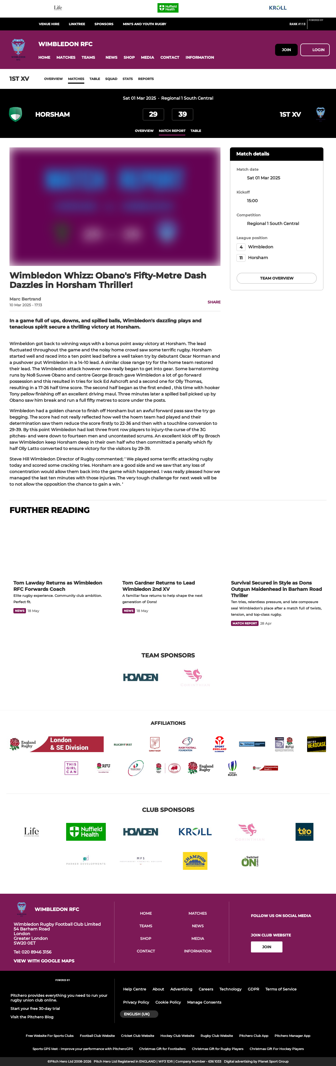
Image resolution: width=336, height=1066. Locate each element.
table (196, 131)
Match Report (172, 131)
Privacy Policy (136, 1002)
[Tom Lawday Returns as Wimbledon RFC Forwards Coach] (59, 548)
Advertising (181, 989)
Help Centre (134, 989)
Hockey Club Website (177, 1036)
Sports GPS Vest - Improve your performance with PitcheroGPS (83, 1049)
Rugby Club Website (217, 1036)
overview (144, 131)
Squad (111, 79)
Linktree (77, 24)
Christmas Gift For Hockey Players (277, 1049)
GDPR (253, 989)
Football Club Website (97, 1036)
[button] (44, 57)
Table (95, 79)
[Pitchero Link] (319, 26)
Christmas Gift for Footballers (162, 1049)
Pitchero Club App (253, 1036)
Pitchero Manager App (292, 1036)
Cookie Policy (168, 1002)
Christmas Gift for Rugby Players (217, 1049)
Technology (230, 989)
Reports (146, 79)
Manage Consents (204, 1002)
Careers (206, 989)
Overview (53, 79)
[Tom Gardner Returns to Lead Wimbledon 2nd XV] (168, 548)
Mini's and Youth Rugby (144, 24)
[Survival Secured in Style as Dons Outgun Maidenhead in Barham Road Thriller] (277, 548)
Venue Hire (49, 24)
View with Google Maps (44, 961)
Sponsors (103, 24)
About (158, 989)
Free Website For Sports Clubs (50, 1036)
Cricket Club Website (137, 1036)
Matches (76, 79)
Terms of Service (281, 989)
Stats (128, 79)
